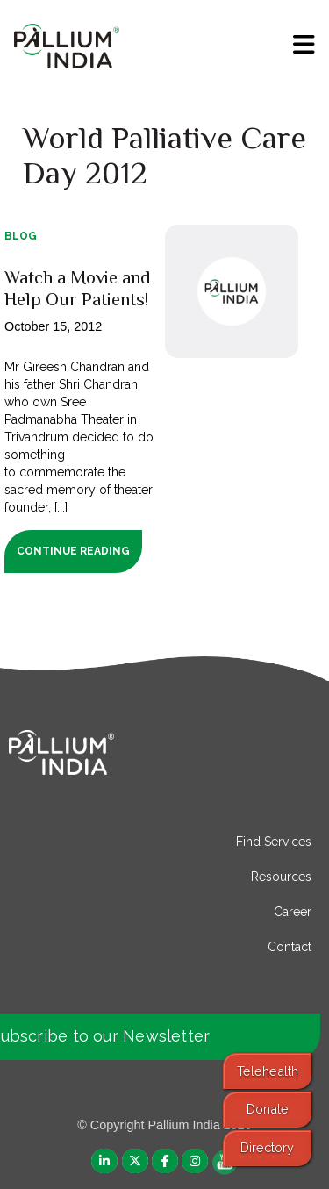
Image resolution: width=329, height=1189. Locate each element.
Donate (268, 1108)
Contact (289, 947)
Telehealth (267, 1071)
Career (292, 912)
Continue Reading (73, 551)
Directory (267, 1147)
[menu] (304, 44)
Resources (281, 877)
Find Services (273, 841)
